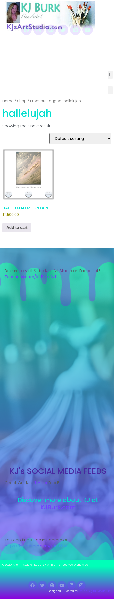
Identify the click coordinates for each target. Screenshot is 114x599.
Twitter (41, 483)
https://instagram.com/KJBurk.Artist (39, 546)
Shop (22, 100)
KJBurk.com (58, 507)
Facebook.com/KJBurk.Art (31, 277)
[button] (110, 75)
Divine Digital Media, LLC (95, 591)
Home (8, 100)
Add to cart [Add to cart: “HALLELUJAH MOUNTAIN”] (17, 227)
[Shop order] (81, 138)
